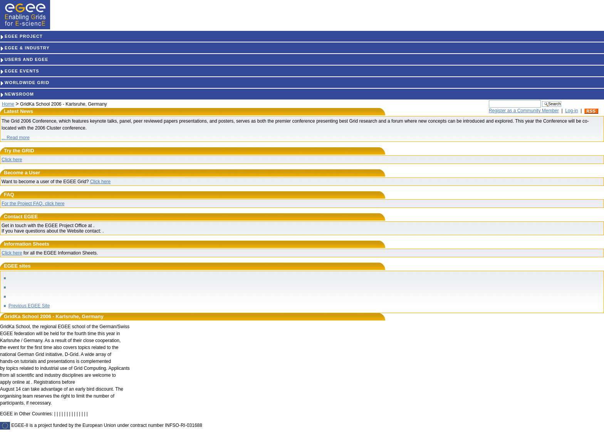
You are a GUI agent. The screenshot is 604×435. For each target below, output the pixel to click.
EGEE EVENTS (19, 71)
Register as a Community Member (524, 110)
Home (8, 104)
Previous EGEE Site (29, 306)
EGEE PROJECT (21, 36)
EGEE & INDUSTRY (25, 48)
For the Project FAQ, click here (33, 203)
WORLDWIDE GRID (24, 82)
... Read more (16, 137)
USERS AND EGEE (24, 59)
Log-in (571, 110)
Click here (12, 159)
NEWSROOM (17, 94)
